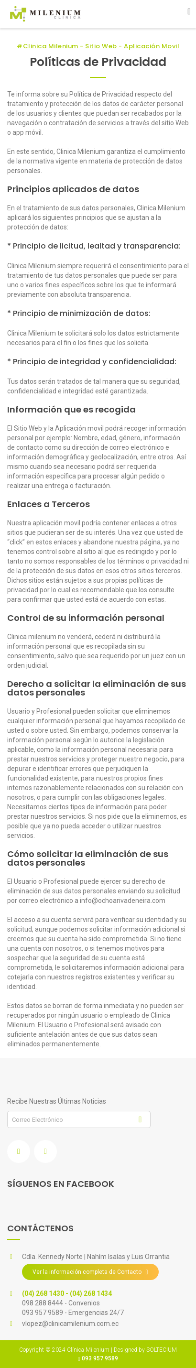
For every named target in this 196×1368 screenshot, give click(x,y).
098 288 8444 (43, 1303)
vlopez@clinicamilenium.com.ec (70, 1323)
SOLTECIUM (161, 1349)
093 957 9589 (43, 1312)
